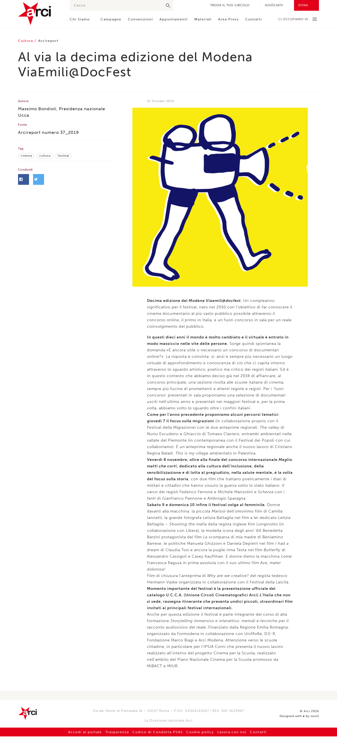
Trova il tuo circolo (230, 5)
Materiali (203, 19)
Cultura (26, 41)
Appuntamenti (173, 19)
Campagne (111, 19)
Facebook (180, 5)
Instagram (193, 5)
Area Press (228, 19)
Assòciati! (274, 5)
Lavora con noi (232, 732)
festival (63, 156)
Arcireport (48, 41)
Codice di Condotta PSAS (157, 732)
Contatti (253, 19)
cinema (26, 156)
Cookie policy (200, 732)
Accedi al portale (85, 732)
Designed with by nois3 (299, 716)
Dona (303, 5)
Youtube (200, 5)
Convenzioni (140, 19)
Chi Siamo (80, 19)
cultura (45, 156)
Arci (39, 13)
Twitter (187, 5)
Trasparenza (117, 732)
